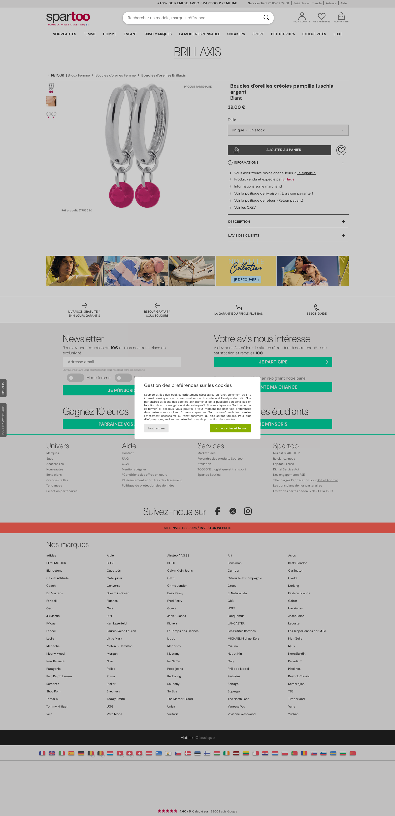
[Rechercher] (266, 18)
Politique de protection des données (211, 419)
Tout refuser (156, 428)
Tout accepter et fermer (230, 428)
